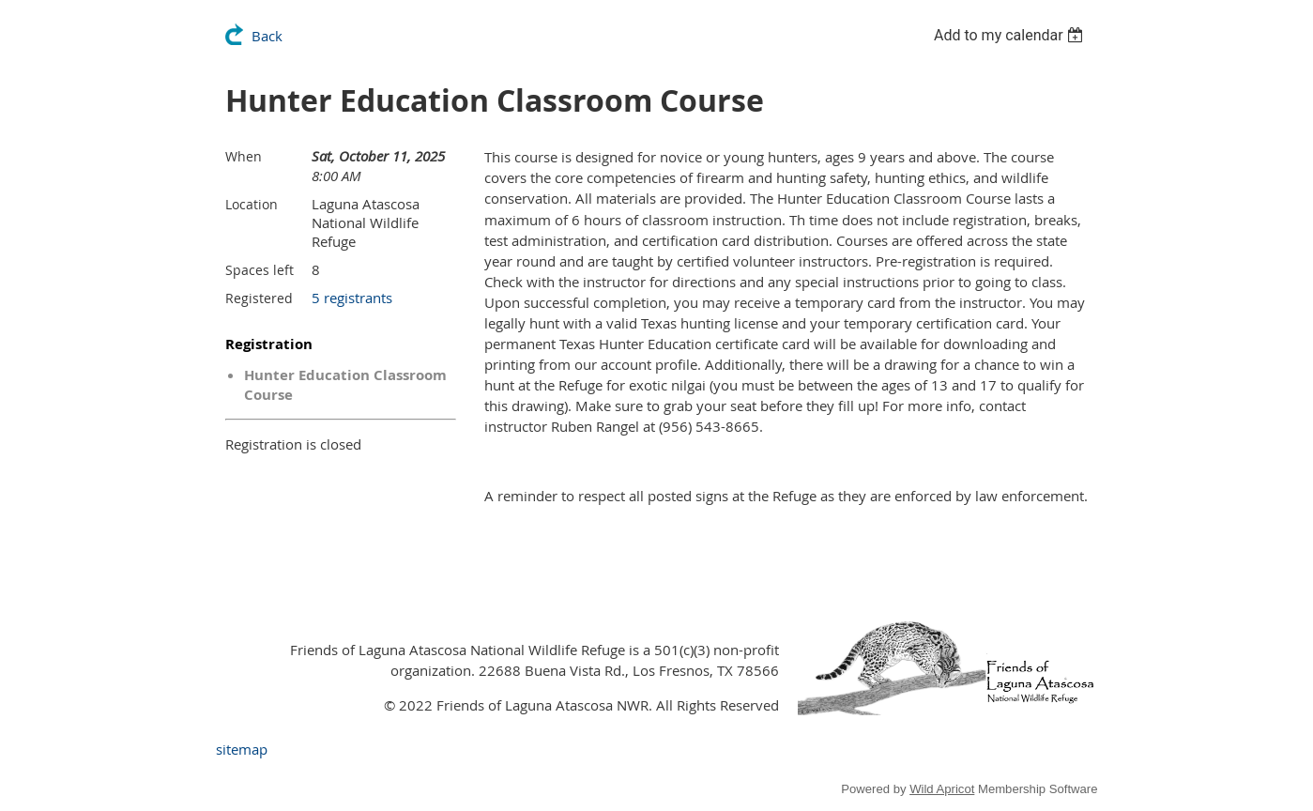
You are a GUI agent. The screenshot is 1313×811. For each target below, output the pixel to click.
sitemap (241, 749)
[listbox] (1011, 35)
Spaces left (259, 270)
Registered (259, 298)
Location (251, 204)
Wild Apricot (941, 789)
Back (267, 35)
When (243, 156)
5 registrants (352, 297)
